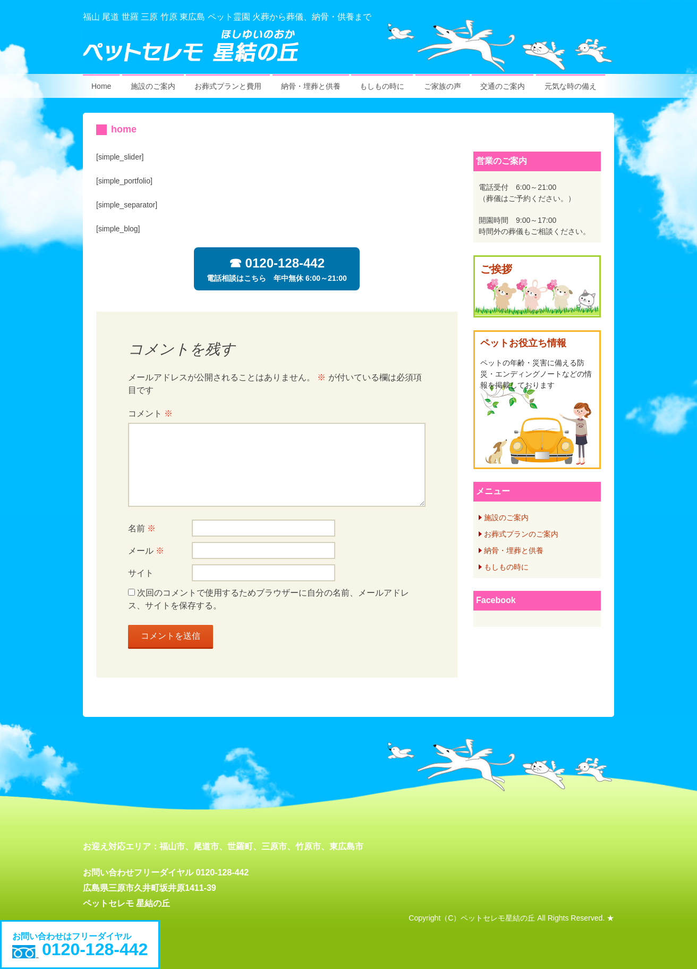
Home (101, 86)
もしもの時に (382, 86)
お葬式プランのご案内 (521, 534)
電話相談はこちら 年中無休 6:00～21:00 (277, 269)
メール (146, 550)
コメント (150, 413)
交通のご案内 (502, 86)
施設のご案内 (153, 86)
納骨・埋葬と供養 (311, 86)
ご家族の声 (442, 86)
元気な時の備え (571, 86)
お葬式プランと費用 (227, 86)
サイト (141, 573)
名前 (142, 528)
